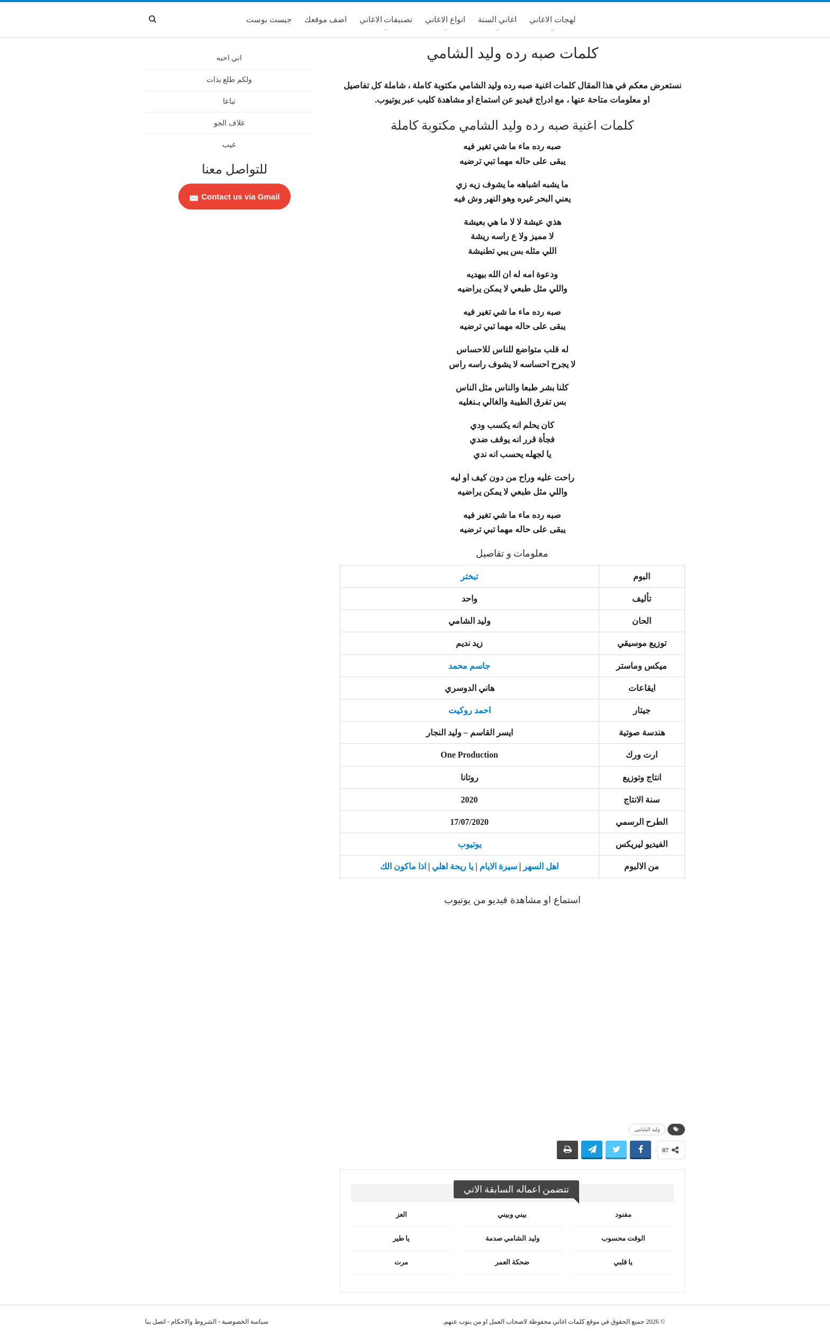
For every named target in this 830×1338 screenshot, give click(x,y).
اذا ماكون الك (403, 866)
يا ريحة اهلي (452, 866)
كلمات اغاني (569, 1321)
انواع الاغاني (445, 19)
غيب (229, 145)
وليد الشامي (647, 1129)
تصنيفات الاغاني (386, 19)
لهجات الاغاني (552, 19)
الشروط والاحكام (193, 1321)
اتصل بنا (155, 1321)
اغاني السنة (497, 19)
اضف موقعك (325, 19)
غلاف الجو (229, 123)
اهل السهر (540, 866)
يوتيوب (469, 844)
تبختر (469, 576)
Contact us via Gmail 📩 (234, 196)
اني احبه (229, 58)
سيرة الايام (498, 866)
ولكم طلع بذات (229, 80)
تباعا (229, 101)
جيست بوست (269, 19)
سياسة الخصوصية (245, 1321)
